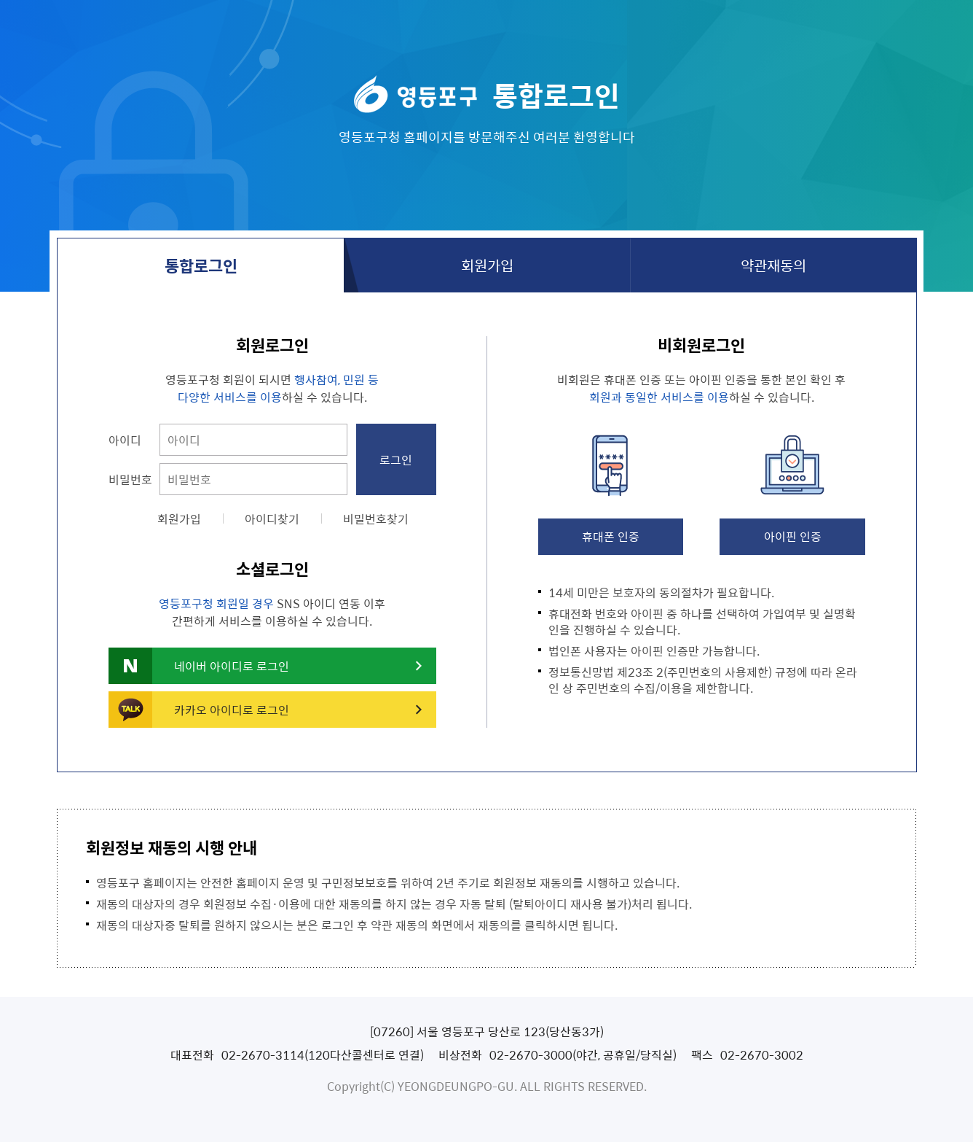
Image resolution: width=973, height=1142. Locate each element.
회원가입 (487, 265)
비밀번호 (130, 479)
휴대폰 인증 (610, 536)
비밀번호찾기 (376, 518)
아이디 (125, 439)
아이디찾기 (272, 518)
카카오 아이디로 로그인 (231, 709)
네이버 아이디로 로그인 (231, 666)
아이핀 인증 (793, 536)
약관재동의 (773, 265)
